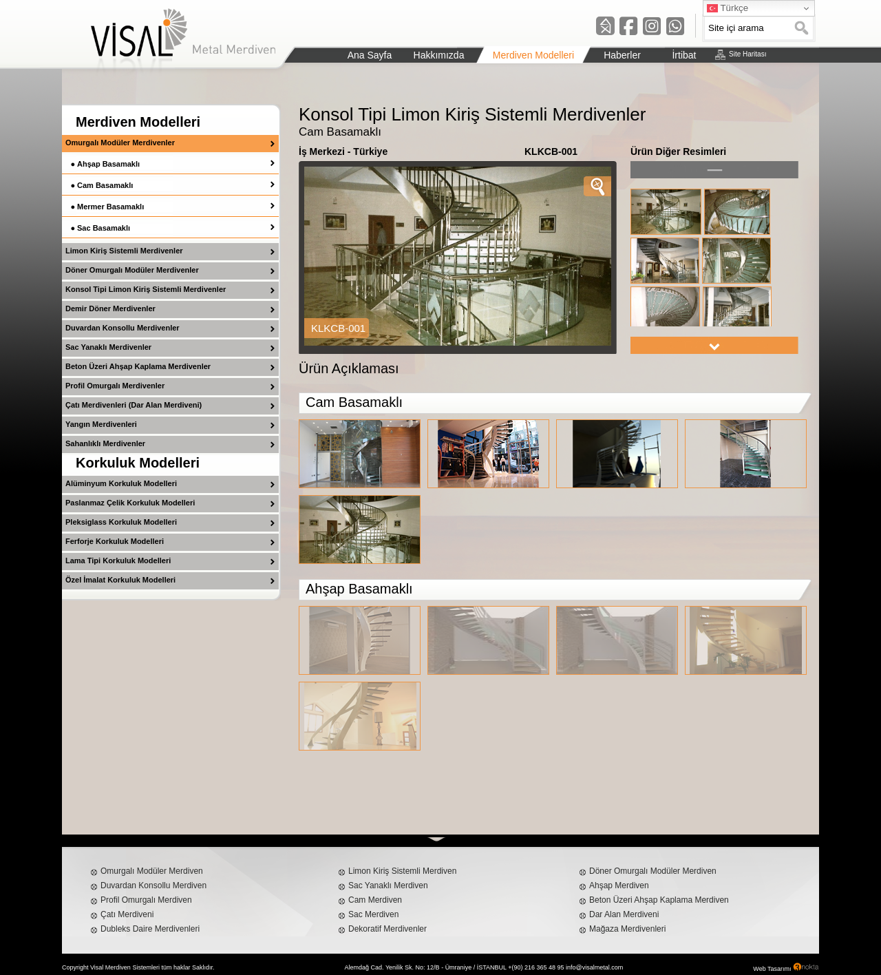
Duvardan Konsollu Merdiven (153, 885)
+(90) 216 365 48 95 (536, 967)
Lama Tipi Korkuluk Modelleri (118, 560)
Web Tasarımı (772, 968)
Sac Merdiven (373, 914)
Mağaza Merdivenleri (627, 929)
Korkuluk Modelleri (138, 462)
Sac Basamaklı (103, 228)
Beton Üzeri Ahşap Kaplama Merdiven (659, 900)
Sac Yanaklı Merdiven (388, 885)
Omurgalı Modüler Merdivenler (120, 142)
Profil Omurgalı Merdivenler (114, 385)
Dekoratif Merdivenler (387, 929)
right (714, 345)
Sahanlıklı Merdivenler (105, 443)
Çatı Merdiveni (126, 914)
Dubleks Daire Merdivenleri (150, 929)
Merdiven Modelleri (138, 121)
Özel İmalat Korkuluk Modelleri (120, 580)
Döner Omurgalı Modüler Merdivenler (132, 270)
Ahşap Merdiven (619, 885)
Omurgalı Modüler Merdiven (151, 871)
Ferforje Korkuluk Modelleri (114, 541)
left (714, 169)
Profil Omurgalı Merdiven (146, 900)
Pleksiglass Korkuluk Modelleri (121, 522)
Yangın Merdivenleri (101, 424)
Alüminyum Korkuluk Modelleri (121, 483)
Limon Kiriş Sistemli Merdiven (402, 871)
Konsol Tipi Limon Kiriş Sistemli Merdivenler (145, 289)
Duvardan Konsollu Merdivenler (122, 328)
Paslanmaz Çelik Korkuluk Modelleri (130, 503)
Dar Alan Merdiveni (624, 914)
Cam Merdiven (375, 900)
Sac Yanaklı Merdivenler (108, 347)
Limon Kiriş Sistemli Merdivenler (124, 251)
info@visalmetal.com (594, 967)
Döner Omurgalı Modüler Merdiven (653, 871)
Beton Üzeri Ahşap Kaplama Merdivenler (138, 366)
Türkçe (727, 8)
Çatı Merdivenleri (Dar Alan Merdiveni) (133, 405)
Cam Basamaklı (105, 185)
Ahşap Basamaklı (108, 164)
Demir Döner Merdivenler (110, 308)
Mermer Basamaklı (110, 206)
